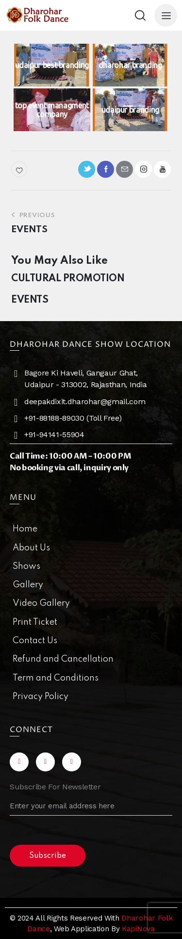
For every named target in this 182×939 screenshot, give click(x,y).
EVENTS (29, 300)
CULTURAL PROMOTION (67, 279)
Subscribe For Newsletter (55, 786)
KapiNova (138, 928)
